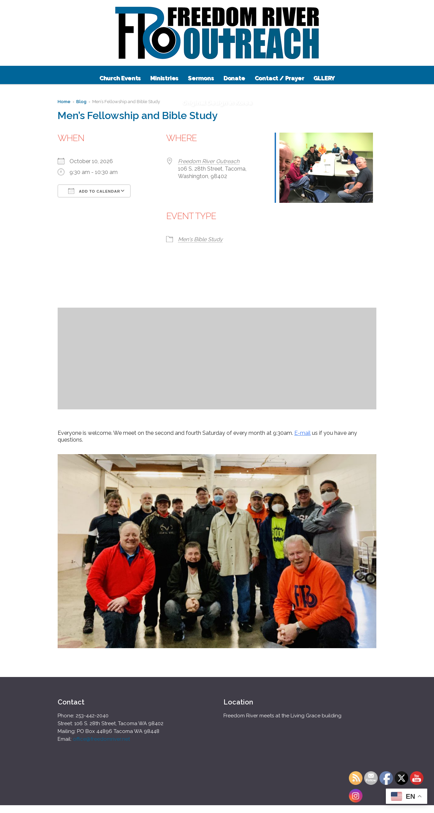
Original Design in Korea (217, 102)
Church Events (120, 78)
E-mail (302, 433)
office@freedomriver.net (101, 739)
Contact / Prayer (279, 78)
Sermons (201, 78)
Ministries (164, 78)
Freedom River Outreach (208, 161)
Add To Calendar (94, 191)
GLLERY (324, 78)
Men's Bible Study (200, 239)
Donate (234, 78)
